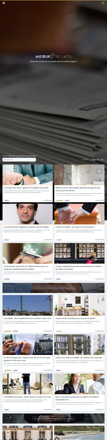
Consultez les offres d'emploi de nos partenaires (53, 419)
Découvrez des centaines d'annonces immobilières (53, 288)
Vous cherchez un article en (20, 156)
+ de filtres (84, 160)
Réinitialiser (98, 160)
